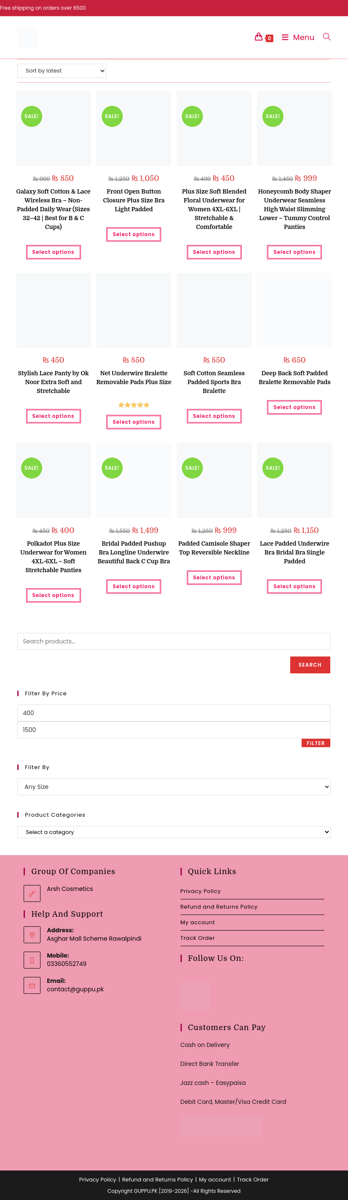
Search (310, 664)
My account (198, 922)
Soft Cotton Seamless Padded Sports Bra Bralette (214, 382)
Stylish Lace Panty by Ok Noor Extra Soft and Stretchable (53, 382)
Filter (316, 743)
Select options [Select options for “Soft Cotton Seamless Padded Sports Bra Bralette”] (214, 416)
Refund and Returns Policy (219, 907)
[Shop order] (61, 71)
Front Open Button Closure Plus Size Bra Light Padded (134, 200)
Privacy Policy (201, 891)
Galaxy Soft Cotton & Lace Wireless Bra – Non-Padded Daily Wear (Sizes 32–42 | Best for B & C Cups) (53, 209)
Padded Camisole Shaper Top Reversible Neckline (214, 548)
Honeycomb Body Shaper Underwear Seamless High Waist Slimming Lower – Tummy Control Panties (294, 209)
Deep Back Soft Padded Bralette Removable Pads (294, 377)
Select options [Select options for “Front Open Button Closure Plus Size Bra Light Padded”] (134, 234)
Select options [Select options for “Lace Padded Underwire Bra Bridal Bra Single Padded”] (294, 586)
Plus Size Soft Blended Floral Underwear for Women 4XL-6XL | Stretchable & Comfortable (214, 209)
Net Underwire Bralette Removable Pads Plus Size (133, 377)
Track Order (198, 938)
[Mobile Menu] (296, 37)
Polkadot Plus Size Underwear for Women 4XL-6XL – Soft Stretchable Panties (53, 556)
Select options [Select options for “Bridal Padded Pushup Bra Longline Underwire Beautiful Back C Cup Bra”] (134, 586)
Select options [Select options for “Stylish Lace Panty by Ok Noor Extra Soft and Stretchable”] (53, 416)
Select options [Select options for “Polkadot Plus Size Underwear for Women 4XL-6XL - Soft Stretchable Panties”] (53, 595)
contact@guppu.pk (75, 989)
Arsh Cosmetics (70, 889)
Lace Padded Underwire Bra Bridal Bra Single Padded (294, 552)
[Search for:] (324, 37)
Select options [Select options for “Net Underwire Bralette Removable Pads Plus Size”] (134, 421)
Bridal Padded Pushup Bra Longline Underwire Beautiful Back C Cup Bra (133, 552)
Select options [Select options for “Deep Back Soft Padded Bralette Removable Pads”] (294, 407)
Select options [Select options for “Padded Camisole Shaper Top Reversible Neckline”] (214, 577)
